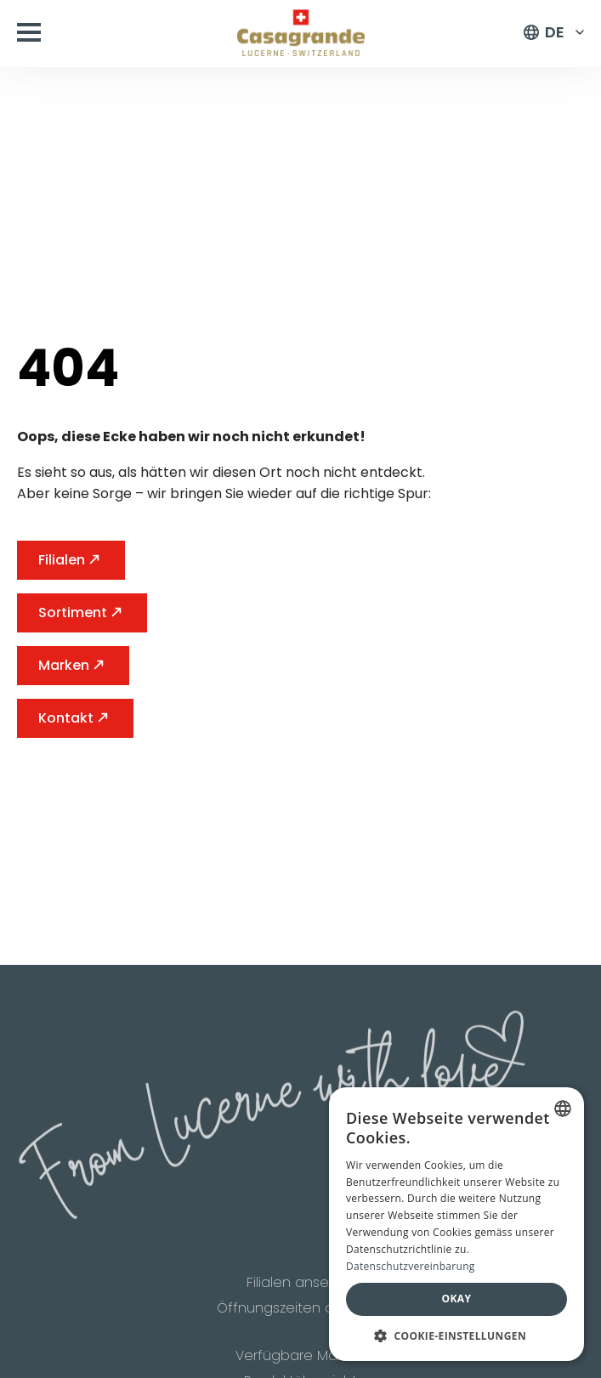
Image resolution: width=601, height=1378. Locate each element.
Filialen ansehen (301, 1286)
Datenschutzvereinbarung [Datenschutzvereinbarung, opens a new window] (410, 1266)
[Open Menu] (29, 32)
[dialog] (456, 1224)
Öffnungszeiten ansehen (301, 1312)
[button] (456, 1335)
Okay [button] (457, 1298)
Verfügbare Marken (300, 1359)
